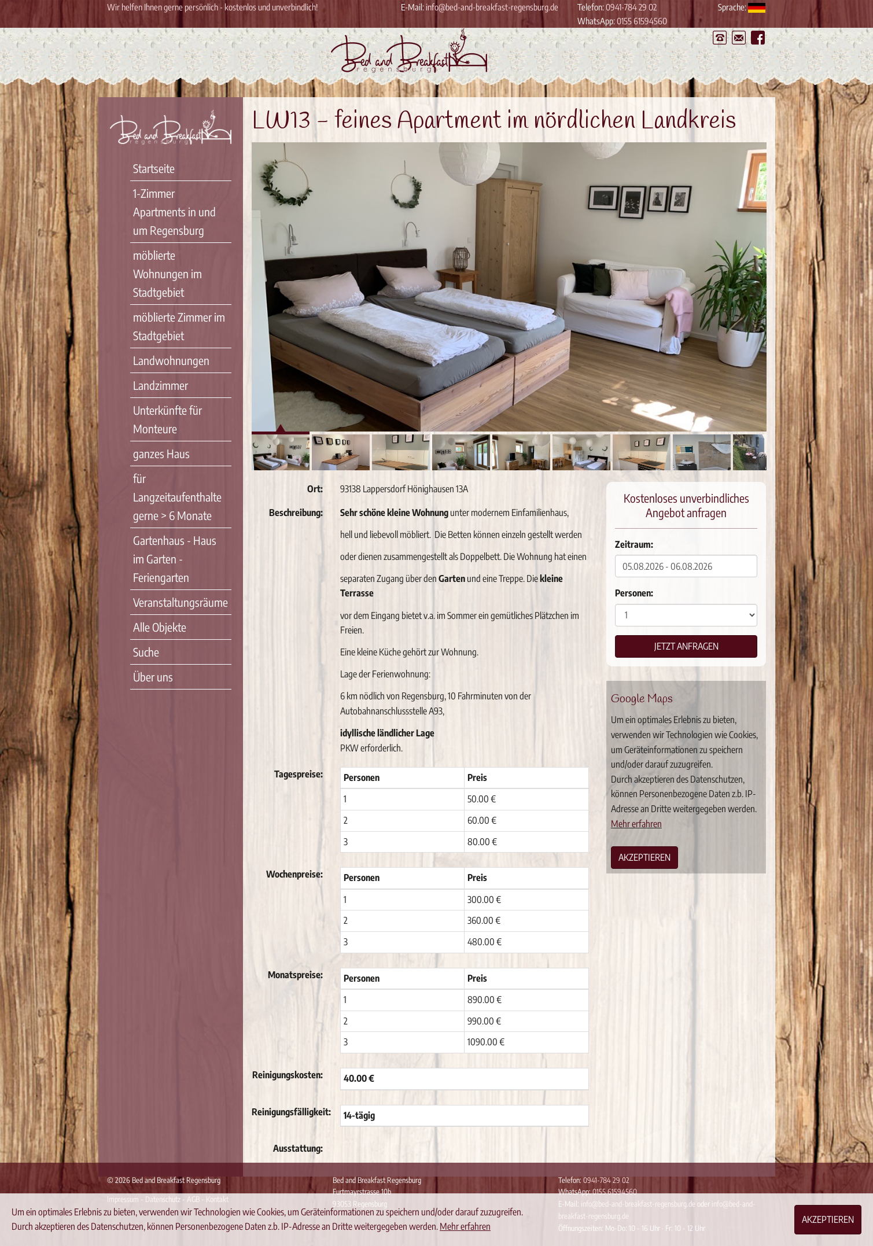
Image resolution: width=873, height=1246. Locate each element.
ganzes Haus (161, 453)
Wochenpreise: (294, 874)
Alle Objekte (159, 627)
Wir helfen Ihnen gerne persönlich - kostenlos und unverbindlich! (212, 7)
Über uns (153, 676)
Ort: (315, 489)
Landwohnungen (171, 360)
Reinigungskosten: (287, 1075)
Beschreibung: (296, 512)
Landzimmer (160, 385)
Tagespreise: (298, 774)
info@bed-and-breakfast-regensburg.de (492, 7)
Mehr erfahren (636, 824)
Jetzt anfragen (686, 646)
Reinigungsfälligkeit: (291, 1112)
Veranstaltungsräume (180, 602)
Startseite (154, 168)
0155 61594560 (642, 21)
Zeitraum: (634, 544)
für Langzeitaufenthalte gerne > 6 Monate (177, 496)
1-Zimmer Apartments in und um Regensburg (174, 211)
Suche (146, 651)
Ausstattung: (298, 1148)
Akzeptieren (644, 857)
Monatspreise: (295, 974)
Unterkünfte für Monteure (167, 419)
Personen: (634, 593)
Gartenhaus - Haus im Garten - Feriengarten (174, 558)
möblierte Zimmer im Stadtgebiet (179, 325)
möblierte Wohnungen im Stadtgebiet (167, 273)
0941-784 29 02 (631, 7)
